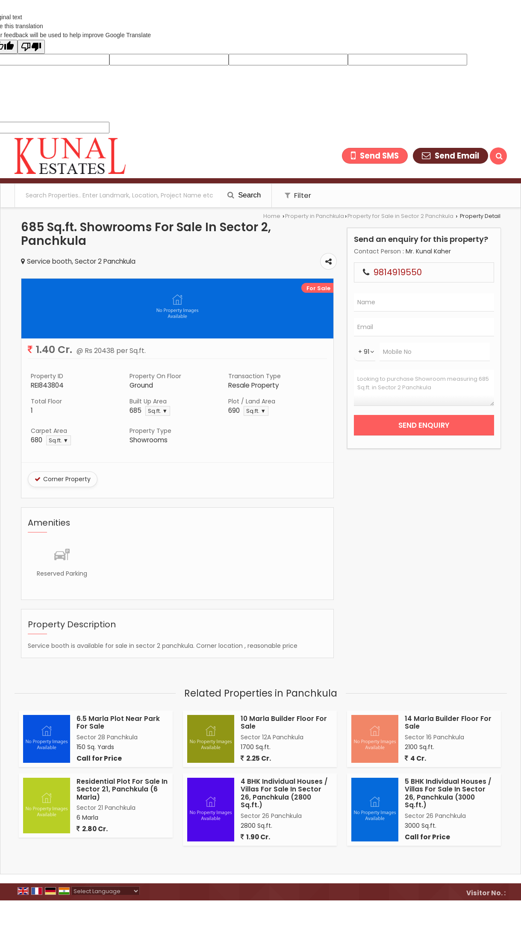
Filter (298, 195)
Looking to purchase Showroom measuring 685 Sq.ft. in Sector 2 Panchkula (424, 388)
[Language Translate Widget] (105, 891)
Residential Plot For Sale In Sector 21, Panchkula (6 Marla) (122, 789)
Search (244, 195)
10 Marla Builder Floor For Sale (284, 722)
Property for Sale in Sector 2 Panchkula (400, 216)
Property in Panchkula (314, 216)
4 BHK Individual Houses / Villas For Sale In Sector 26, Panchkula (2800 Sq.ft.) (284, 793)
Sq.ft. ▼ (158, 411)
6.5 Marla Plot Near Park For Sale (118, 722)
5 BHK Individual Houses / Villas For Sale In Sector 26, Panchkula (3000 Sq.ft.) (448, 793)
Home (271, 216)
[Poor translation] (31, 47)
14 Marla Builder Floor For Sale (448, 722)
